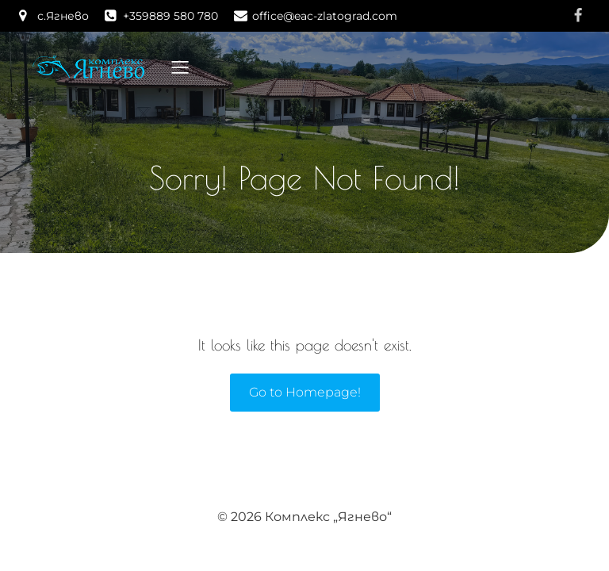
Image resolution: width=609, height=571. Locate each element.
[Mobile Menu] (180, 67)
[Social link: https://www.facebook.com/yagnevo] (578, 16)
